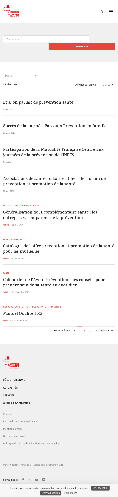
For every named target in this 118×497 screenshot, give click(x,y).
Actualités (10, 396)
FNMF (5, 244)
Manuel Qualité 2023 (24, 322)
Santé (6, 279)
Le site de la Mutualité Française (21, 430)
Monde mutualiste (13, 314)
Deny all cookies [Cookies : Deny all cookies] (51, 493)
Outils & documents (16, 412)
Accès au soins (11, 209)
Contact (7, 423)
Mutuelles (16, 244)
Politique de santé (32, 209)
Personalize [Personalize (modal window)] (70, 493)
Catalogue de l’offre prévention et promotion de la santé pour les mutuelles (55, 255)
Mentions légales (13, 437)
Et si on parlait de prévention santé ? (42, 96)
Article (6, 229)
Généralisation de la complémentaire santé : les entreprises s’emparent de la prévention (53, 220)
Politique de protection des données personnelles (31, 452)
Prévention (55, 314)
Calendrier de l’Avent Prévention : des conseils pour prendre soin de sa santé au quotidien (57, 290)
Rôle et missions (14, 388)
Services (8, 404)
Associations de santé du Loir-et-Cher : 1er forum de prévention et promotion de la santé (57, 184)
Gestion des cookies (14, 445)
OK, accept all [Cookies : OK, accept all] (100, 488)
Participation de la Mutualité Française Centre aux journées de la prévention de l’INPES (56, 154)
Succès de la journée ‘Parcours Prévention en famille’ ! (58, 123)
